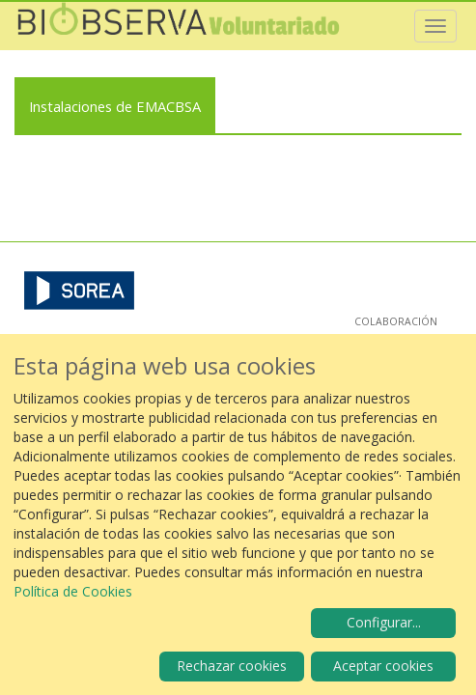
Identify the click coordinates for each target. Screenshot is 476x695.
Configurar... (384, 622)
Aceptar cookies (383, 665)
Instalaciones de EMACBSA (115, 106)
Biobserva (179, 26)
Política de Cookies (73, 591)
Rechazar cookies (232, 665)
